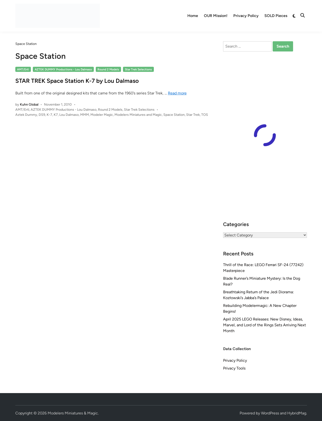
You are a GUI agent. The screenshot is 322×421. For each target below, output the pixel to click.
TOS (204, 115)
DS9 (42, 115)
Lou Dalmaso (69, 115)
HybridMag (296, 413)
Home (192, 15)
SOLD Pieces (275, 15)
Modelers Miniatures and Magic (138, 115)
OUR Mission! (215, 15)
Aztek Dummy (26, 115)
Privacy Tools (234, 368)
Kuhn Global (29, 104)
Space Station (174, 115)
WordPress (270, 413)
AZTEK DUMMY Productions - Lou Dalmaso (63, 69)
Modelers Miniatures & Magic (73, 413)
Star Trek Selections (138, 69)
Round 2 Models (108, 69)
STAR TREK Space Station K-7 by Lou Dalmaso (77, 80)
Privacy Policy (246, 15)
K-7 (49, 115)
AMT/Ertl (23, 69)
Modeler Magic (101, 115)
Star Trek (193, 115)
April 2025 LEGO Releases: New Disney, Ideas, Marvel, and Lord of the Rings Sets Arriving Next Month (264, 325)
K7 (56, 115)
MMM (84, 115)
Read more (177, 93)
